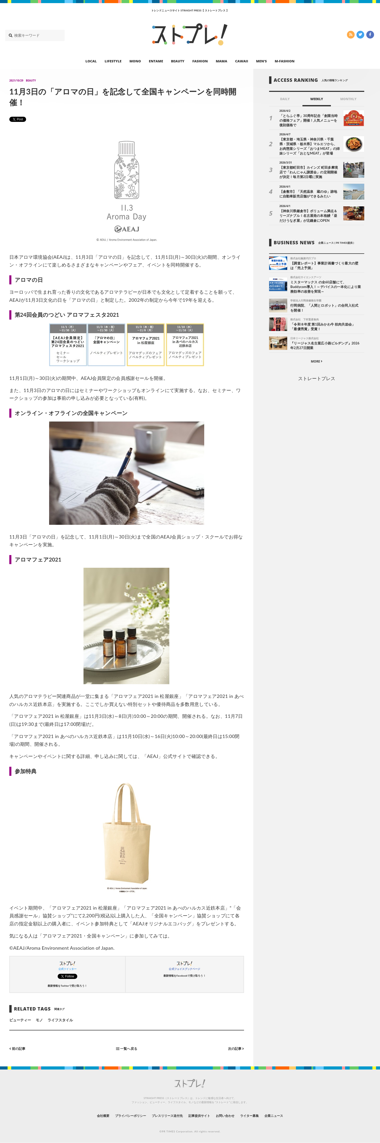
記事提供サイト (201, 1115)
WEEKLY (316, 99)
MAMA (221, 61)
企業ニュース (287, 1115)
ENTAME (156, 61)
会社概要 (89, 1115)
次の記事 (235, 1048)
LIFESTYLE (113, 61)
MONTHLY (348, 99)
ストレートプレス (316, 379)
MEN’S (261, 61)
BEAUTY (178, 61)
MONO (135, 61)
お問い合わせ (231, 1115)
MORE (316, 362)
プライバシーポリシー (121, 1115)
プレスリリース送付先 (164, 1115)
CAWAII (241, 61)
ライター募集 (259, 1115)
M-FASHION (285, 61)
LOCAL (91, 61)
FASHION (200, 61)
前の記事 (18, 1048)
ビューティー (20, 1020)
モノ (39, 1020)
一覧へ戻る (126, 1048)
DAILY (285, 99)
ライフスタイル (60, 1020)
